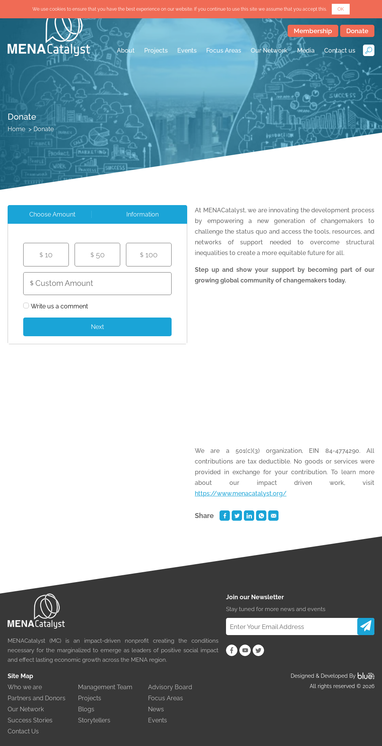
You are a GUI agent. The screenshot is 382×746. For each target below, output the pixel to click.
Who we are (25, 687)
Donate (357, 31)
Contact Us (23, 731)
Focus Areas (223, 50)
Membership (313, 31)
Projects (156, 50)
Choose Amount (52, 214)
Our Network (269, 50)
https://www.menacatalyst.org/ (240, 493)
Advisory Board (170, 687)
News (156, 709)
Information (142, 214)
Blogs (86, 709)
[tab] (52, 214)
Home (16, 129)
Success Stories (30, 720)
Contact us (339, 50)
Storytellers (94, 720)
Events (187, 50)
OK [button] (340, 9)
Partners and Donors (36, 698)
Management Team (105, 687)
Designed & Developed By (332, 675)
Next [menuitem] (97, 326)
